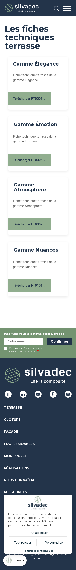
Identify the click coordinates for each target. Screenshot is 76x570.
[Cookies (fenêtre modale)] (15, 561)
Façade (11, 432)
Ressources (15, 492)
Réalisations (16, 468)
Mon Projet (15, 456)
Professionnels (19, 444)
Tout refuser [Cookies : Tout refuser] (22, 542)
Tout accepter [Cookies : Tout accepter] (38, 533)
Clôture (12, 420)
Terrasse (13, 407)
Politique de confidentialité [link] (38, 550)
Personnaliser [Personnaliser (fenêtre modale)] (54, 542)
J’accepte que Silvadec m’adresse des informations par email (25, 350)
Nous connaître (19, 480)
